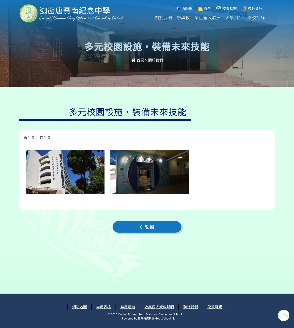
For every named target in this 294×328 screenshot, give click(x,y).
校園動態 (226, 8)
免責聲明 (214, 306)
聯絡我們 (190, 306)
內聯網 (184, 8)
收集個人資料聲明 (159, 306)
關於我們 (163, 17)
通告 (204, 8)
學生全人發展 (208, 17)
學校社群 (256, 17)
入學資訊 (234, 17)
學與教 (183, 17)
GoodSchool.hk (165, 318)
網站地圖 (79, 306)
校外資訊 (252, 8)
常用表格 (103, 306)
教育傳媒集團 (146, 318)
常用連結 (127, 306)
